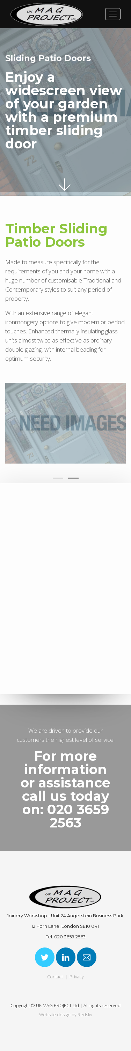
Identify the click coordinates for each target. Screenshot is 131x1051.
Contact (55, 977)
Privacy (77, 977)
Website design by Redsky (65, 1015)
